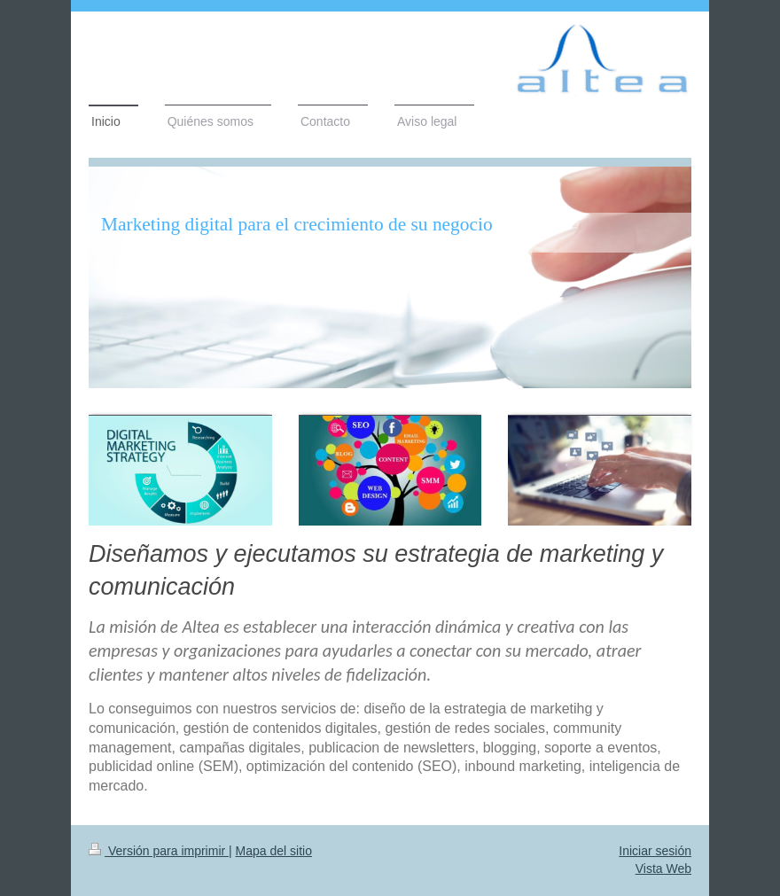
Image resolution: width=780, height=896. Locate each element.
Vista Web (663, 868)
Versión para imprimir (159, 851)
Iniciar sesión (655, 851)
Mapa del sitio (274, 851)
